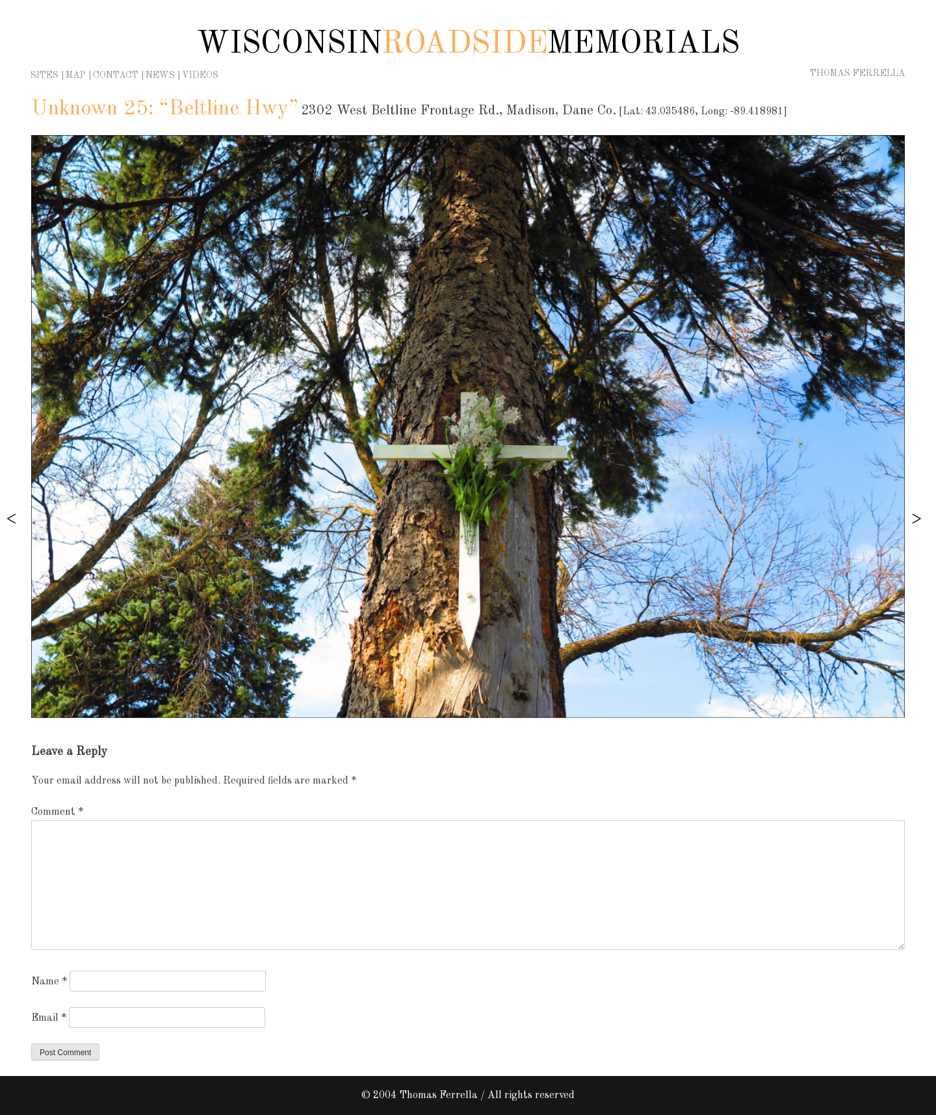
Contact (115, 75)
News (160, 75)
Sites (44, 75)
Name (49, 982)
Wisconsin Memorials (468, 44)
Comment (57, 812)
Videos (200, 75)
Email (48, 1018)
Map (76, 75)
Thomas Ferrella (857, 73)
